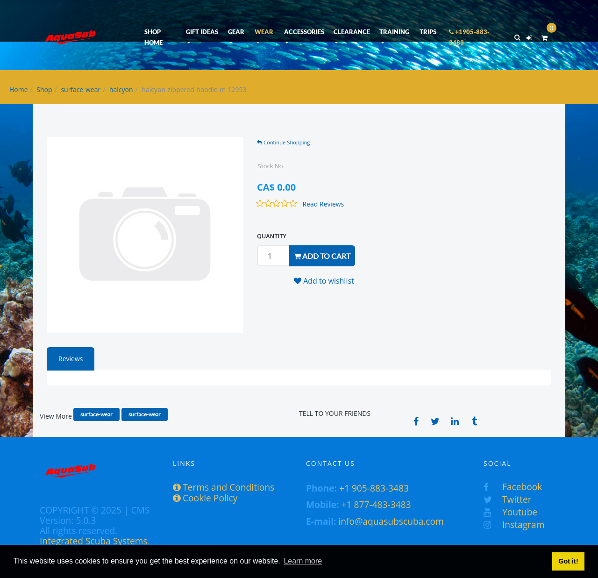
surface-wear (80, 89)
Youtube (510, 512)
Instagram (514, 524)
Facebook (513, 486)
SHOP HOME (153, 37)
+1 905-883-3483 (374, 488)
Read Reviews (323, 204)
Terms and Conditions (223, 487)
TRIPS (428, 32)
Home (18, 89)
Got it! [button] (568, 561)
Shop (44, 89)
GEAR (236, 32)
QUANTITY (271, 236)
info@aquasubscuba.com (391, 521)
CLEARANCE (352, 32)
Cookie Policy (205, 497)
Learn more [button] (303, 561)
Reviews (70, 358)
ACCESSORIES (304, 32)
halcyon (121, 89)
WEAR (264, 32)
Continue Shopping (283, 142)
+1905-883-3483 (469, 37)
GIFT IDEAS (202, 32)
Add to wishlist (324, 281)
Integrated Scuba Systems (94, 541)
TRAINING (394, 32)
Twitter (508, 499)
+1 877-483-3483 (376, 504)
